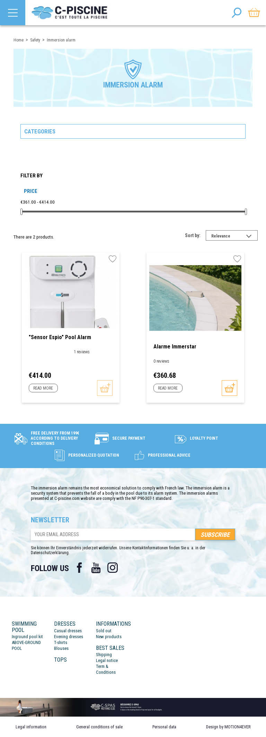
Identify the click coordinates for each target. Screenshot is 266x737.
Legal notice (107, 660)
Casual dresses (68, 630)
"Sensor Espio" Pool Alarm (60, 337)
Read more (43, 388)
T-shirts (60, 642)
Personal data (164, 726)
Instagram (112, 568)
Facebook (79, 568)
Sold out (104, 630)
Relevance (234, 237)
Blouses (61, 648)
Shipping (104, 654)
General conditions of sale (99, 726)
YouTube (96, 568)
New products (109, 636)
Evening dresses (68, 636)
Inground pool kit (27, 636)
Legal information (31, 726)
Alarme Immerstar (174, 346)
